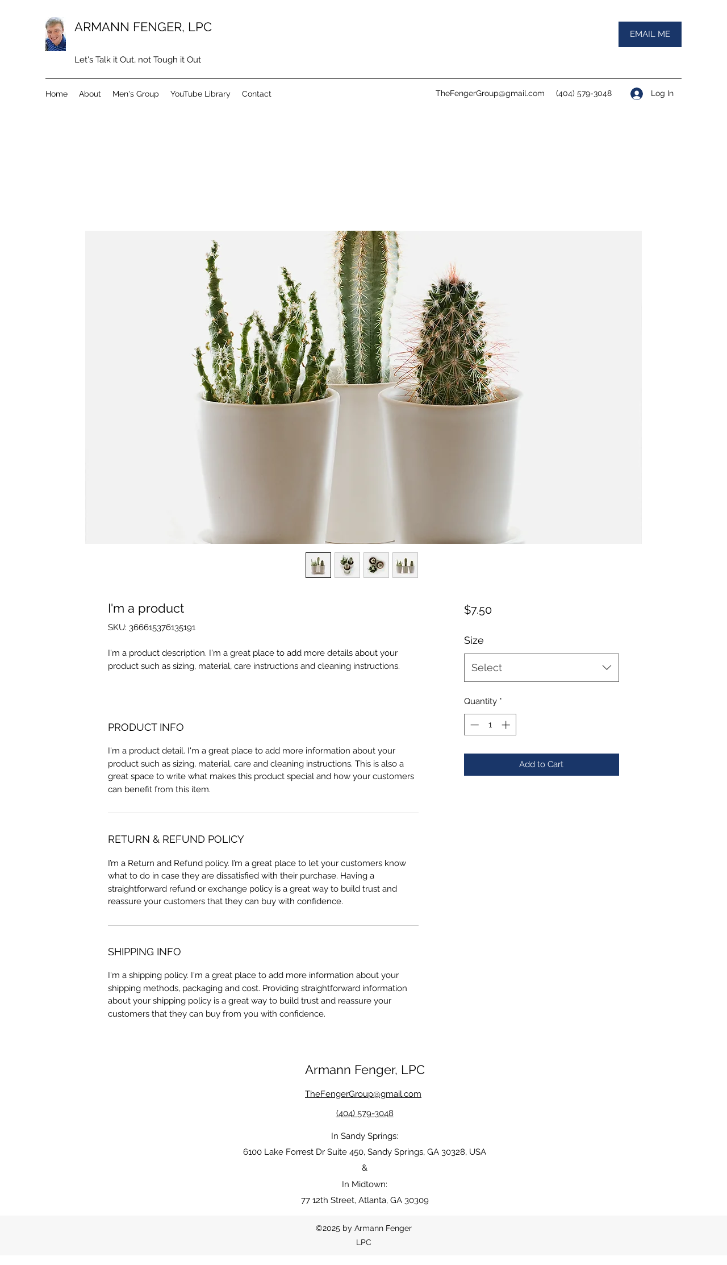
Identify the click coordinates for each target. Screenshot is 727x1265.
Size (474, 640)
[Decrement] (473, 724)
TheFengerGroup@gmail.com (490, 93)
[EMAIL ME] (650, 34)
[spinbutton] (490, 724)
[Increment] (507, 724)
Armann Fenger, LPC (365, 1069)
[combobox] (541, 668)
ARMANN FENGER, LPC (143, 26)
